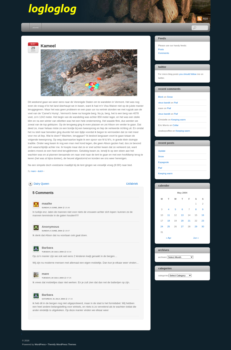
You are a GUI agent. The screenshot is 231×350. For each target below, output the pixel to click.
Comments (163, 53)
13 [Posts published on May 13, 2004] (182, 215)
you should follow (187, 74)
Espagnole (163, 162)
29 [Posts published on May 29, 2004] (196, 226)
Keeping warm (178, 119)
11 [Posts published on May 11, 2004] (168, 215)
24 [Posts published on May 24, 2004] (162, 226)
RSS (205, 18)
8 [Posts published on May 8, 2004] (195, 209)
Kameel (48, 45)
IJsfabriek (132, 183)
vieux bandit (164, 102)
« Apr (168, 238)
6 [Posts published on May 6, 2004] (182, 209)
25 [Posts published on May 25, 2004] (168, 226)
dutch (40, 171)
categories (163, 275)
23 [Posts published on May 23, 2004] (202, 220)
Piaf (176, 102)
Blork (160, 97)
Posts (161, 49)
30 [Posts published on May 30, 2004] (202, 226)
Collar (176, 125)
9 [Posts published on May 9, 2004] (202, 209)
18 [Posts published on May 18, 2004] (168, 220)
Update (162, 151)
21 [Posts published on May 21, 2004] (189, 220)
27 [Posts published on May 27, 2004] (182, 226)
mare (33, 171)
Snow (170, 97)
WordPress (40, 344)
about (35, 27)
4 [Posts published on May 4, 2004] (168, 209)
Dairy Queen (41, 183)
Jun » (196, 238)
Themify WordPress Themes (62, 344)
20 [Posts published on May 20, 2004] (182, 220)
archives (162, 257)
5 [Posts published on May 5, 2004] (175, 209)
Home (25, 27)
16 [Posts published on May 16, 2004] (202, 215)
